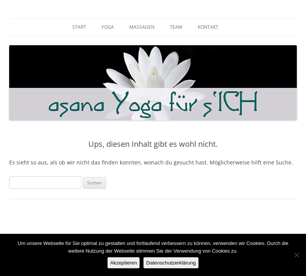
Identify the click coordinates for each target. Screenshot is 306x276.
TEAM (176, 27)
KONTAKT (208, 27)
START (79, 27)
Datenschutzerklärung (171, 263)
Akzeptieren (123, 263)
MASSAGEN (142, 27)
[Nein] (296, 255)
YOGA (107, 27)
